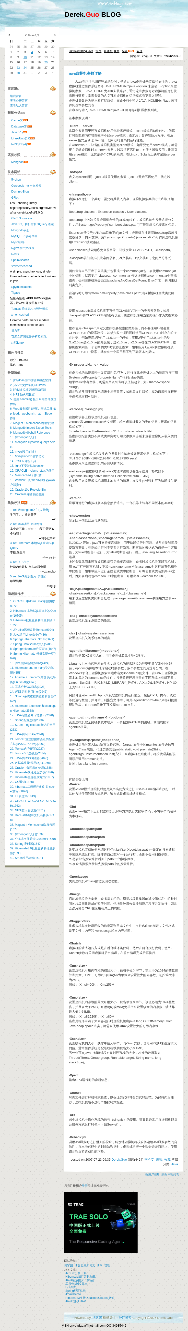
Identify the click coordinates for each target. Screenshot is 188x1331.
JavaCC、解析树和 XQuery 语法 (32, 224)
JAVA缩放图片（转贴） (80, 1280)
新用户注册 (152, 1174)
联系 (116, 51)
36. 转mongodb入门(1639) (27, 834)
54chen (16, 179)
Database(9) (19, 126)
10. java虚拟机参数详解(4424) (29, 663)
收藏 (167, 1159)
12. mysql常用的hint (23, 451)
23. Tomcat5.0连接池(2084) (28, 753)
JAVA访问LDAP (75, 1301)
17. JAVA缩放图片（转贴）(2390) (32, 715)
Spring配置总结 (75, 1290)
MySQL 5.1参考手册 (24, 236)
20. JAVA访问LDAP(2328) (27, 734)
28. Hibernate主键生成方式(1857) (32, 777)
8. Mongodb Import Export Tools (31, 427)
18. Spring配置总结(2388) (27, 720)
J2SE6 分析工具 (76, 1273)
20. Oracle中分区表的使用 (27, 494)
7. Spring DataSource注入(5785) (31, 644)
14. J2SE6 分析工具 (23, 461)
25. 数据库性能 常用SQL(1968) (30, 763)
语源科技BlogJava (81, 51)
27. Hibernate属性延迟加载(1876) (32, 772)
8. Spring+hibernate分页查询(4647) (33, 649)
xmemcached (20, 314)
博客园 (68, 1265)
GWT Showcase (21, 218)
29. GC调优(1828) (22, 782)
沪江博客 (125, 1318)
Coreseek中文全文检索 (26, 185)
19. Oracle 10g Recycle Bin (28, 489)
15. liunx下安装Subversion (27, 465)
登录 (85, 1185)
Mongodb (17, 162)
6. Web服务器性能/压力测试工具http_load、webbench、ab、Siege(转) (33, 413)
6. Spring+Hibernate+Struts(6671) (32, 639)
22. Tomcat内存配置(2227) (27, 748)
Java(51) (17, 132)
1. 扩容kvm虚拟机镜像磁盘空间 (30, 380)
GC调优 (70, 1287)
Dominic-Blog (20, 191)
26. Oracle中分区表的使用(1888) (31, 767)
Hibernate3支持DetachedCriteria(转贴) (90, 1298)
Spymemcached (21, 287)
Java (174, 1164)
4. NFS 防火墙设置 (22, 394)
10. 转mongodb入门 (23, 437)
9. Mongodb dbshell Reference (30, 432)
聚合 (125, 51)
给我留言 (16, 96)
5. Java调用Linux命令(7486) (28, 634)
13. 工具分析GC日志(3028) (28, 687)
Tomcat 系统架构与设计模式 (29, 309)
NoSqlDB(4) (19, 144)
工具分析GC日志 (76, 1283)
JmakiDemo (73, 1294)
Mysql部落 (18, 242)
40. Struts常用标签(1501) (26, 858)
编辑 (159, 1159)
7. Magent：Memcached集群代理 (32, 423)
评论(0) (149, 1159)
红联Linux (17, 342)
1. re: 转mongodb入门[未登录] (29, 510)
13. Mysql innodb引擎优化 (27, 456)
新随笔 (108, 51)
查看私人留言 (19, 105)
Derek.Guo (119, 1159)
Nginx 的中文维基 (22, 248)
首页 (98, 51)
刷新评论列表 (170, 1174)
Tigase (15, 292)
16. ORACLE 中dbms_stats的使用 (32, 470)
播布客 (15, 330)
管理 (139, 51)
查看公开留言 (19, 100)
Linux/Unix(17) (20, 138)
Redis (15, 254)
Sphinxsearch (20, 260)
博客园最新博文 (85, 1265)
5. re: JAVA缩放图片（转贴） (29, 576)
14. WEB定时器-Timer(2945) (28, 691)
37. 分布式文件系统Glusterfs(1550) (33, 839)
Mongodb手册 (20, 230)
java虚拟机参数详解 (85, 73)
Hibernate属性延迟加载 (80, 1276)
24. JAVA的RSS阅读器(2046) (29, 758)
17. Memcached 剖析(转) (26, 475)
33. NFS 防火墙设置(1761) (27, 810)
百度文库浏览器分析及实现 (29, 336)
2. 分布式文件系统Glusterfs (28, 385)
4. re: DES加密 (19, 562)
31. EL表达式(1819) (23, 796)
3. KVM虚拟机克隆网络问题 (28, 389)
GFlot (14, 197)
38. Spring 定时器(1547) (26, 843)
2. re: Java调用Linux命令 (26, 524)
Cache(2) (17, 120)
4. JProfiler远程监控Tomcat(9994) (32, 629)
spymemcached (21, 266)
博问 (100, 1265)
